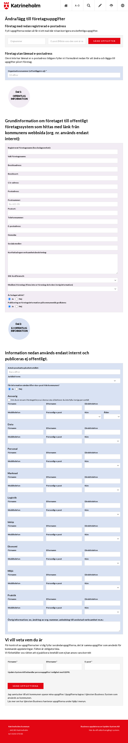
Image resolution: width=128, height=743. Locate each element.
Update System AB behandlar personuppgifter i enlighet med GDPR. (39, 672)
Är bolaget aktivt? (16, 295)
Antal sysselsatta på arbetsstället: (23, 368)
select (115, 280)
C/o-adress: (13, 182)
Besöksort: (13, 174)
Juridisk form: (14, 376)
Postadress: (13, 191)
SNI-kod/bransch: (16, 276)
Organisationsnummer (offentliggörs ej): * (27, 71)
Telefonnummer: (16, 217)
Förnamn (12, 403)
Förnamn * (12, 661)
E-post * (88, 661)
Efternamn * (51, 661)
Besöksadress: (15, 165)
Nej (20, 299)
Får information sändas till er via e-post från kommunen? (34, 385)
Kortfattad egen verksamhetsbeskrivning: (27, 252)
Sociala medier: (15, 243)
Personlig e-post (54, 412)
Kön (86, 412)
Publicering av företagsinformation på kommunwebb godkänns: (37, 302)
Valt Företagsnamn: (17, 156)
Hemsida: (12, 235)
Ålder (106, 412)
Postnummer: (14, 200)
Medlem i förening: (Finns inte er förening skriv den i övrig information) (40, 285)
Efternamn (51, 403)
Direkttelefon (91, 403)
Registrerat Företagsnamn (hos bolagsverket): (29, 148)
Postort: (12, 208)
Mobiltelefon (14, 412)
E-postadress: (14, 226)
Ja (13, 299)
